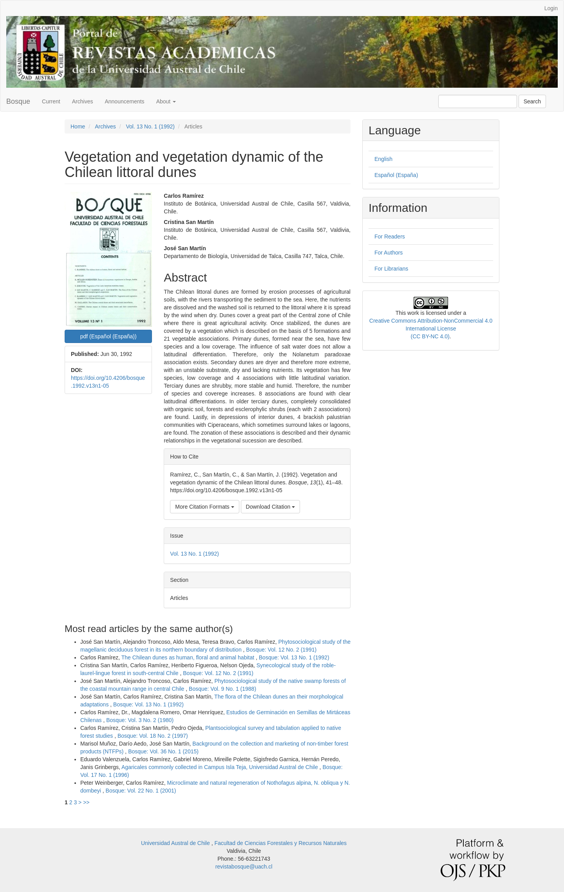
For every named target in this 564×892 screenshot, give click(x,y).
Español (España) (396, 175)
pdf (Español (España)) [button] (108, 336)
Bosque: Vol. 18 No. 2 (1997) (153, 736)
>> (86, 802)
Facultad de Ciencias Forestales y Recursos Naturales (280, 843)
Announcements (124, 101)
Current (51, 101)
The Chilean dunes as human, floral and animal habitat (188, 657)
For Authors (388, 252)
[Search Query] (477, 101)
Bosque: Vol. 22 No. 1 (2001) (141, 790)
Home (77, 126)
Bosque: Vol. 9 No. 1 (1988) (222, 689)
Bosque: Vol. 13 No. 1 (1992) (294, 657)
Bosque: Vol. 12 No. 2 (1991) (281, 649)
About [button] (166, 101)
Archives (82, 101)
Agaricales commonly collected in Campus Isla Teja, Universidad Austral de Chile (220, 767)
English (383, 159)
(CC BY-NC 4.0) (430, 336)
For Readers (389, 236)
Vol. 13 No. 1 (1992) (150, 126)
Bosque (18, 101)
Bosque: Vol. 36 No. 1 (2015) (163, 751)
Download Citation (270, 507)
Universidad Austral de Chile (176, 843)
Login (551, 8)
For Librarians (391, 268)
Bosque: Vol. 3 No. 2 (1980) (140, 720)
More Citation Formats (204, 507)
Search (532, 101)
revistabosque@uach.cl (244, 866)
